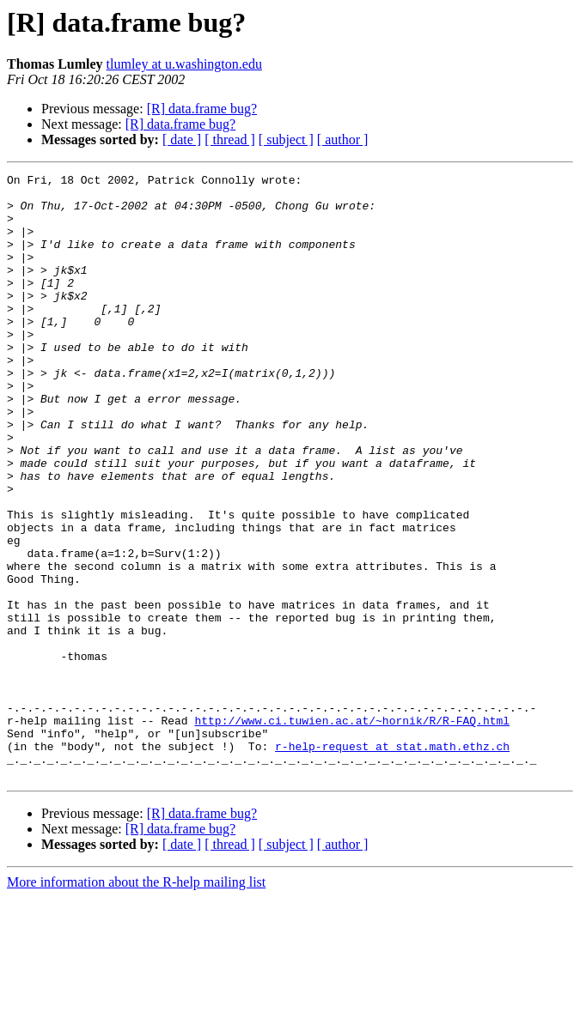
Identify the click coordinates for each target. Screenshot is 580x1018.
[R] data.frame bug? (202, 108)
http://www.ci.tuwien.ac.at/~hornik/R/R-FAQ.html (352, 831)
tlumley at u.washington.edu (184, 64)
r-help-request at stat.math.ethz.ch (392, 862)
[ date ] (181, 139)
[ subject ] (286, 139)
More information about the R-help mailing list (136, 1003)
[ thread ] (230, 139)
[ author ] (343, 139)
